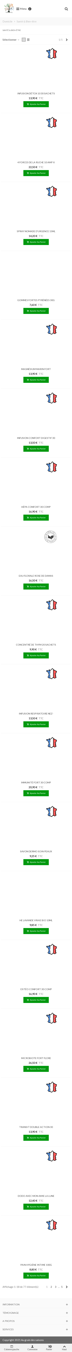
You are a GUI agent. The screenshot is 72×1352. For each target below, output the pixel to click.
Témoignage (11, 1312)
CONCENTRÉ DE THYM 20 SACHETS (36, 644)
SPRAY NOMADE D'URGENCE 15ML (36, 231)
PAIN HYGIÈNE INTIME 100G (36, 1264)
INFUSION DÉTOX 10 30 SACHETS (36, 93)
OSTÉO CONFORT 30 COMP (36, 989)
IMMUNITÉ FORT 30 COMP (36, 782)
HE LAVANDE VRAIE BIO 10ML (36, 920)
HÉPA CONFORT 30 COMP (36, 506)
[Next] (66, 39)
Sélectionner (11, 39)
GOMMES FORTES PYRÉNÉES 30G (36, 300)
